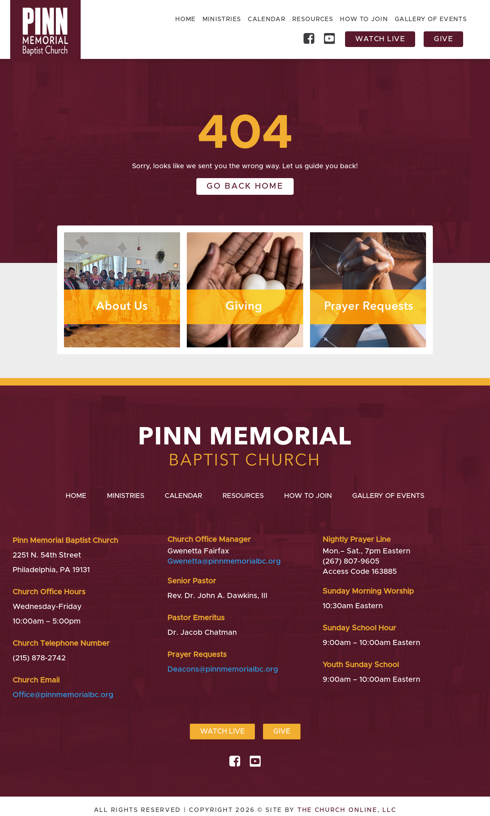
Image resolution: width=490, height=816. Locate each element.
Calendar (266, 19)
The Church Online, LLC (346, 810)
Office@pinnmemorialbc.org (63, 695)
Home (185, 19)
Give (443, 39)
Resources (312, 19)
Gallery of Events (431, 19)
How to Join (364, 19)
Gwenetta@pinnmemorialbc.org (224, 561)
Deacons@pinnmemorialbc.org (222, 669)
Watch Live (380, 39)
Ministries (221, 19)
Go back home (245, 186)
